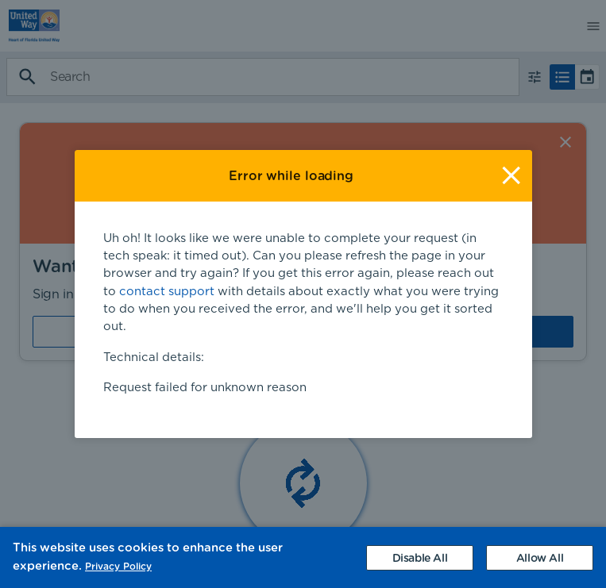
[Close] (511, 170)
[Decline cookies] (419, 558)
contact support (166, 286)
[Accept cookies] (539, 558)
